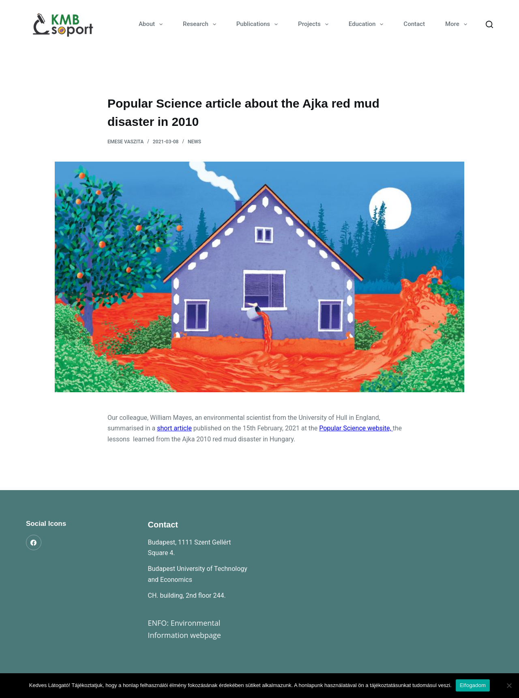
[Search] (489, 24)
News (194, 142)
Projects (315, 24)
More (457, 24)
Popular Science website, (355, 428)
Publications (258, 24)
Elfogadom (473, 685)
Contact (414, 24)
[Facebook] (33, 542)
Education (368, 24)
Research (201, 24)
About (152, 24)
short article (174, 428)
